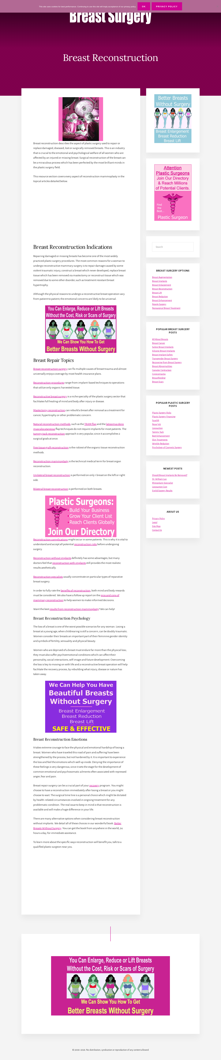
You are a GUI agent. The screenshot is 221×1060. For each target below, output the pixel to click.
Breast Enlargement (161, 285)
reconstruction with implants (69, 562)
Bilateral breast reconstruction (50, 488)
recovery (94, 785)
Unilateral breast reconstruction (51, 475)
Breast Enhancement (162, 300)
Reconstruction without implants (52, 558)
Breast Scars (158, 382)
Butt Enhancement (161, 436)
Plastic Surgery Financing (163, 416)
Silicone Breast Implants (163, 351)
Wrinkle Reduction (160, 443)
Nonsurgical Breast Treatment (166, 308)
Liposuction (157, 428)
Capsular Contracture (161, 370)
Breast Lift (157, 293)
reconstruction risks (85, 544)
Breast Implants (159, 281)
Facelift (155, 420)
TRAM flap (90, 424)
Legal (154, 522)
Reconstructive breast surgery (50, 396)
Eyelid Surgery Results (162, 490)
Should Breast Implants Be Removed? (169, 475)
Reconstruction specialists (48, 576)
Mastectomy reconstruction (49, 410)
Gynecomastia (159, 374)
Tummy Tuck (158, 432)
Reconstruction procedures (48, 382)
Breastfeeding (158, 378)
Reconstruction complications (50, 539)
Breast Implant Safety (162, 355)
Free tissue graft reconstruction (51, 447)
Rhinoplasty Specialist (162, 483)
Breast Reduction (160, 296)
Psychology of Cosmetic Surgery (167, 447)
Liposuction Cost (159, 487)
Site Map (156, 526)
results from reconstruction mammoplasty (74, 609)
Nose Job (156, 424)
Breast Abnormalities (162, 366)
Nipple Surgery (159, 304)
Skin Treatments (160, 440)
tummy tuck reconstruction (49, 433)
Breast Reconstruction (162, 289)
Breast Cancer (158, 343)
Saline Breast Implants (162, 347)
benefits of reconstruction (75, 590)
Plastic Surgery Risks (161, 413)
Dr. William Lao (159, 479)
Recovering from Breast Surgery (167, 362)
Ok (144, 6)
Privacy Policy (158, 518)
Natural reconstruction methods (51, 424)
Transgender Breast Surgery (165, 358)
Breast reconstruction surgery (50, 368)
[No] (217, 6)
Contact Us (157, 530)
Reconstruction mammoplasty (50, 461)
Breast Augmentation (162, 277)
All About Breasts (160, 339)
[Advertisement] (80, 213)
